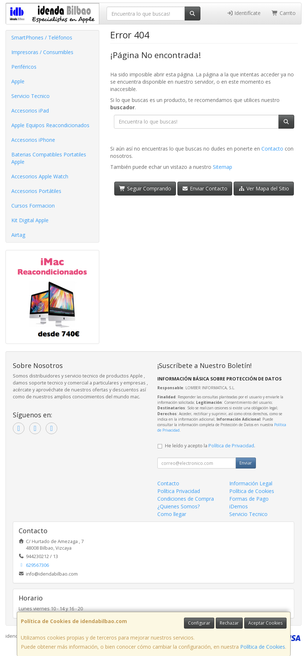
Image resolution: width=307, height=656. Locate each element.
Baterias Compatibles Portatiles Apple (48, 158)
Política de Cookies (262, 646)
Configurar (199, 623)
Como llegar (171, 514)
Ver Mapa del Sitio (263, 188)
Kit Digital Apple (30, 220)
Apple (17, 81)
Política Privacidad (178, 491)
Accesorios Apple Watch (39, 176)
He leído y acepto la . (210, 446)
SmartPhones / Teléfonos (41, 37)
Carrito (284, 13)
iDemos (238, 506)
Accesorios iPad (30, 110)
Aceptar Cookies (265, 623)
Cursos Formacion (33, 205)
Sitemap (222, 166)
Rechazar (229, 623)
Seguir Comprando (145, 188)
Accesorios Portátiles (36, 190)
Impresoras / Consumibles (42, 52)
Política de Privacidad (231, 446)
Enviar (245, 463)
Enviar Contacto (205, 188)
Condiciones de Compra (185, 498)
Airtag (18, 234)
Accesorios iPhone (33, 139)
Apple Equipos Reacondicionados (50, 125)
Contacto (272, 148)
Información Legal (250, 483)
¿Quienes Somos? (178, 506)
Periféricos (24, 66)
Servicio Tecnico (30, 95)
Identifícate (244, 13)
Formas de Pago (249, 498)
